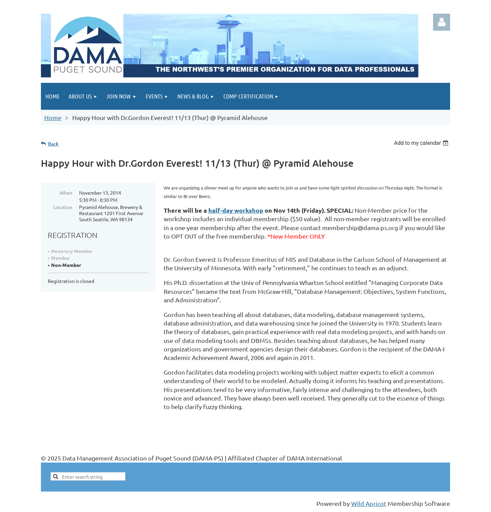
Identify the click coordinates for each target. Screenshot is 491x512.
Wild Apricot (368, 503)
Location (63, 207)
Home (52, 117)
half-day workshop (235, 210)
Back (53, 143)
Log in (441, 22)
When (66, 193)
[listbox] (422, 143)
